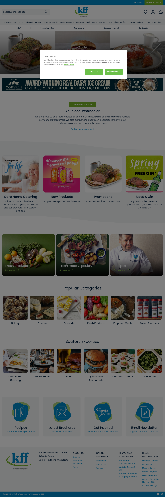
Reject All (94, 72)
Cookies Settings (101, 62)
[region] (83, 64)
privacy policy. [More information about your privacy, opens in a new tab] (69, 64)
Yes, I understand (114, 72)
